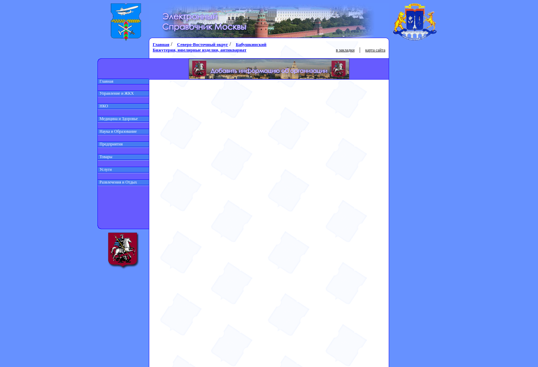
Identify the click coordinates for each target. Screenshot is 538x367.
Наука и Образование (117, 131)
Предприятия (110, 144)
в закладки (345, 50)
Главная (105, 81)
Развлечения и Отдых (117, 182)
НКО (103, 106)
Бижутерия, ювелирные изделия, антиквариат (199, 49)
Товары (105, 156)
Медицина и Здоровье (118, 118)
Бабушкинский (251, 44)
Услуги (105, 169)
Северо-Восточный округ (202, 44)
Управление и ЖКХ (116, 93)
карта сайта (375, 50)
